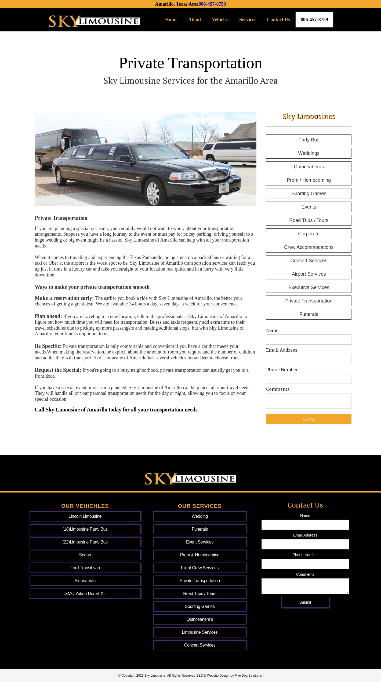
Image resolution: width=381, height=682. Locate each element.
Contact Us (278, 19)
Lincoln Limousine (85, 516)
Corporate (309, 233)
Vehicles (220, 19)
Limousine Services (200, 632)
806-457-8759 (212, 4)
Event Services (199, 542)
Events (309, 207)
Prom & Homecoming (200, 555)
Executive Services (308, 287)
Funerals (308, 314)
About (194, 19)
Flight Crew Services (200, 568)
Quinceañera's (200, 619)
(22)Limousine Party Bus (85, 542)
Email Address (281, 350)
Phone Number (282, 369)
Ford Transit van (85, 568)
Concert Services (309, 260)
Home (171, 19)
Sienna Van (85, 580)
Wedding (200, 516)
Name (272, 330)
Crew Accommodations (308, 247)
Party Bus (308, 140)
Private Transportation (308, 301)
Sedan (85, 555)
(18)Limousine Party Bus (85, 529)
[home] (94, 19)
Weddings (309, 153)
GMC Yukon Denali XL (85, 593)
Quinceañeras (309, 166)
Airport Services (309, 274)
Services (247, 19)
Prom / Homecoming (309, 180)
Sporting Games (308, 193)
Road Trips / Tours (308, 220)
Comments (278, 389)
